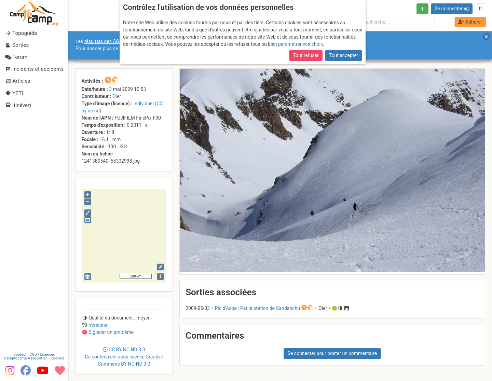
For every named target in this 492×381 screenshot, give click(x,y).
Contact (19, 354)
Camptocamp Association (25, 358)
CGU (33, 354)
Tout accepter (343, 55)
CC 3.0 (124, 357)
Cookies (57, 358)
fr (480, 8)
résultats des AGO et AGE (111, 41)
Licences (47, 354)
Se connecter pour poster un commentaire (332, 353)
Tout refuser (305, 55)
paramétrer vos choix (300, 44)
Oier (116, 96)
